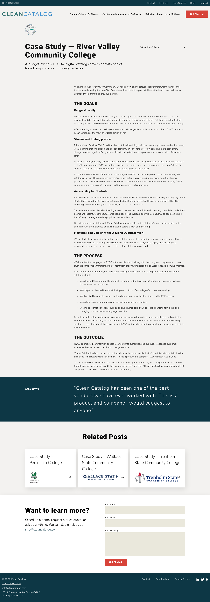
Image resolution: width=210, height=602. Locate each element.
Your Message (145, 542)
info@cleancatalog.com (41, 529)
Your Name (145, 508)
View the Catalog (162, 47)
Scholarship (162, 579)
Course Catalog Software (84, 14)
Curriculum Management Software (122, 14)
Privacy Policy (182, 579)
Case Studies (179, 3)
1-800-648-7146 (11, 583)
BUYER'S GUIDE (10, 3)
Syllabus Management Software (163, 14)
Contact (151, 3)
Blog (192, 3)
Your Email (145, 521)
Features (163, 3)
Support (204, 3)
